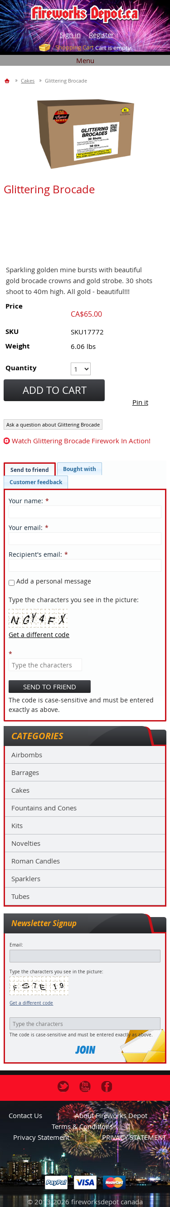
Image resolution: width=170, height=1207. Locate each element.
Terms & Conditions (82, 1126)
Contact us (25, 1115)
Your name (25, 500)
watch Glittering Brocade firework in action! (81, 440)
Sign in (70, 34)
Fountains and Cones (44, 807)
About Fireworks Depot (111, 1115)
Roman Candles (35, 860)
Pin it (140, 402)
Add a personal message (50, 581)
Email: (16, 945)
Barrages (25, 772)
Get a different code (31, 1003)
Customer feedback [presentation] (36, 482)
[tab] (30, 469)
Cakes (20, 790)
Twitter (63, 1086)
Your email (25, 527)
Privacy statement (41, 1137)
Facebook (106, 1086)
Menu (85, 60)
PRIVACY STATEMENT (134, 1137)
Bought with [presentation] (79, 469)
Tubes (20, 896)
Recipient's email (34, 554)
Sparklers (25, 878)
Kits (17, 825)
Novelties (25, 843)
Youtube (85, 1086)
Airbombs (26, 754)
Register (101, 34)
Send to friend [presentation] (29, 470)
